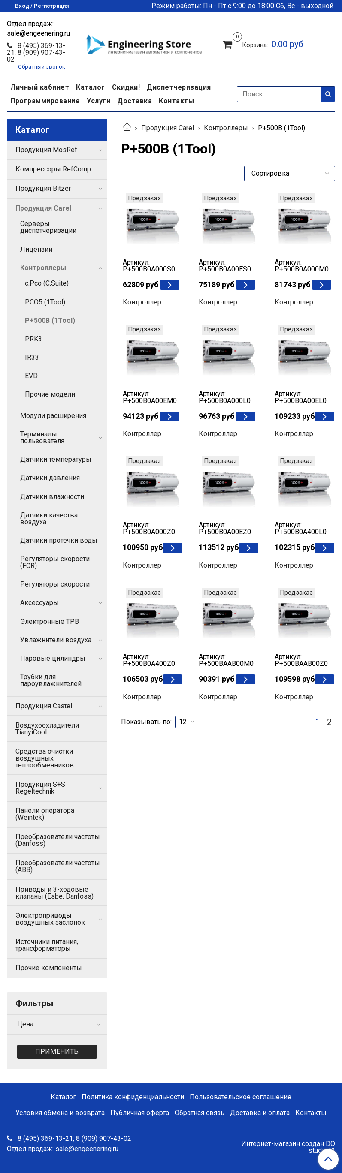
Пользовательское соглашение (240, 1097)
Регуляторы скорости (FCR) (55, 562)
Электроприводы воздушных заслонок (50, 918)
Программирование (45, 101)
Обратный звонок (41, 67)
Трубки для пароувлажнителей (51, 680)
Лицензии (36, 249)
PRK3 (33, 339)
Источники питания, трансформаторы (46, 945)
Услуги (98, 101)
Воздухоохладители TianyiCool (47, 728)
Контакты (176, 101)
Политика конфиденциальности (133, 1097)
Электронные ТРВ (49, 621)
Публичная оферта (139, 1113)
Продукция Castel (43, 706)
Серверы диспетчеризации (48, 227)
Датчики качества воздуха (49, 518)
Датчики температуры (55, 459)
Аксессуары (39, 603)
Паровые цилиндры (52, 658)
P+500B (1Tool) (50, 320)
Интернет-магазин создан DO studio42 (288, 1147)
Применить (57, 1051)
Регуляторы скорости (55, 584)
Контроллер (142, 302)
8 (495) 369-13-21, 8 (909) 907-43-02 (36, 52)
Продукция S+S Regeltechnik (40, 787)
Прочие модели (50, 394)
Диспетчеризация (179, 87)
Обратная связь (199, 1113)
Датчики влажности (52, 497)
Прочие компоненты (48, 968)
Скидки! (126, 87)
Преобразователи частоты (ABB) (57, 866)
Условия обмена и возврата (60, 1113)
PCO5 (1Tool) (45, 302)
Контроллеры (226, 128)
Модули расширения (53, 416)
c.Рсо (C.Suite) (47, 283)
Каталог (90, 87)
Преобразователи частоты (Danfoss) (57, 840)
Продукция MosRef (46, 150)
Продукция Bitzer (43, 188)
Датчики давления (50, 478)
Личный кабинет (39, 87)
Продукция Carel (167, 128)
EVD (31, 376)
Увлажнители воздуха (55, 640)
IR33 (32, 357)
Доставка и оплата (260, 1113)
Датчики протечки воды (58, 540)
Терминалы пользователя (42, 437)
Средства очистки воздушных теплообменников (44, 758)
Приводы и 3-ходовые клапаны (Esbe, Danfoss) (54, 892)
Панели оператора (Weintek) (44, 813)
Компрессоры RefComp (53, 169)
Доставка (134, 101)
